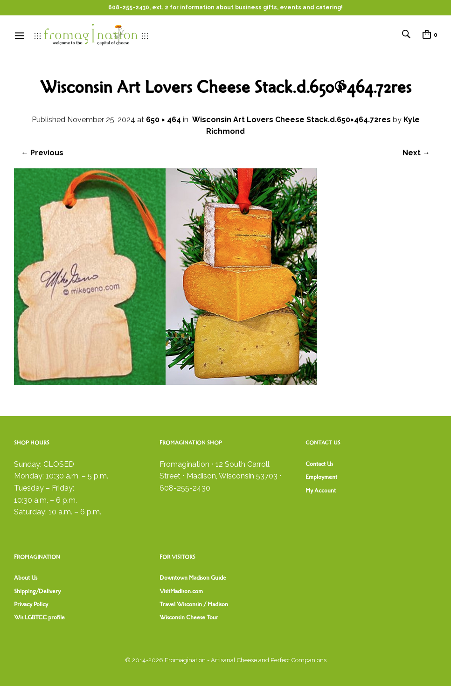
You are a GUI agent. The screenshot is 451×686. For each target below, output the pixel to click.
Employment (321, 477)
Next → (416, 152)
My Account (320, 490)
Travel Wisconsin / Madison (194, 604)
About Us (25, 578)
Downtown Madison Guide (193, 578)
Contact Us (319, 464)
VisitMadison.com (181, 591)
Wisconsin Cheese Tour (189, 617)
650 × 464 (163, 119)
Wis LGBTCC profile (39, 617)
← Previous (42, 152)
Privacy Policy (31, 604)
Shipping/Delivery (37, 591)
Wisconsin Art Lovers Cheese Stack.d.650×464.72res (291, 119)
